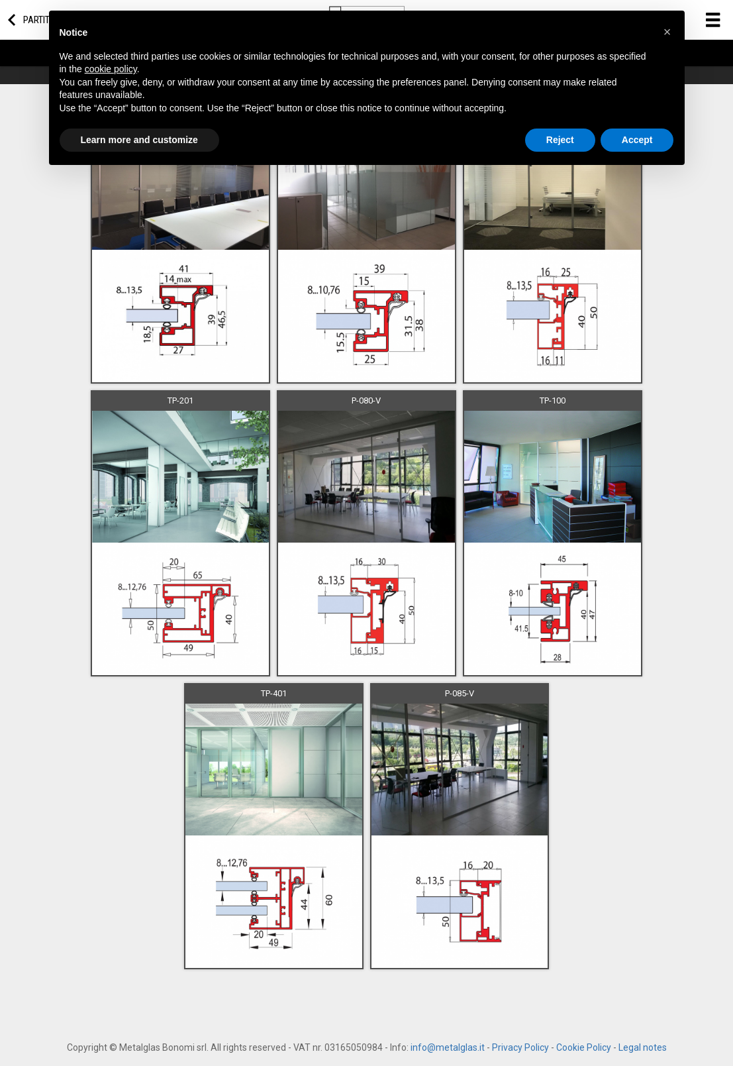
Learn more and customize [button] (139, 139)
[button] (667, 31)
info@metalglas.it (448, 1047)
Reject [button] (560, 139)
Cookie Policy (583, 1047)
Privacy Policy (520, 1047)
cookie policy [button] (111, 69)
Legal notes (642, 1047)
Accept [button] (637, 139)
